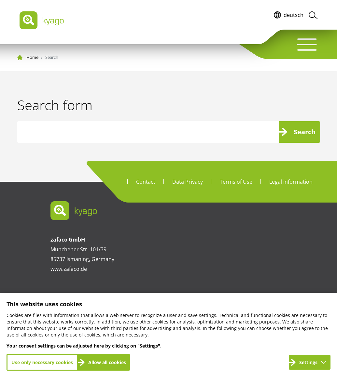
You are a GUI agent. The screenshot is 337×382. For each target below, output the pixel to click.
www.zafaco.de (68, 268)
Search (305, 131)
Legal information (291, 181)
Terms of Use (236, 181)
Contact (145, 181)
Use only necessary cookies (42, 362)
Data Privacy (187, 181)
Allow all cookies (107, 362)
